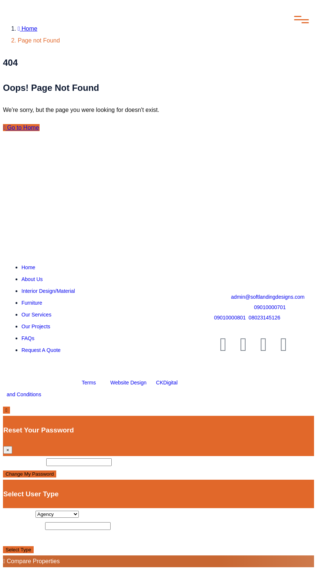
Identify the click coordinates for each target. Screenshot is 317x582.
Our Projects (35, 326)
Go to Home (21, 127)
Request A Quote (41, 350)
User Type (18, 514)
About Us (32, 279)
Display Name (23, 526)
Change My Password (30, 474)
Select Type (18, 549)
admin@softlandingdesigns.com (268, 297)
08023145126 (264, 318)
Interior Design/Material (48, 291)
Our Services (36, 315)
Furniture (31, 303)
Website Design (128, 383)
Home (27, 28)
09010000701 (270, 307)
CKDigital (167, 383)
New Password (24, 462)
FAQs (27, 338)
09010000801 (230, 318)
